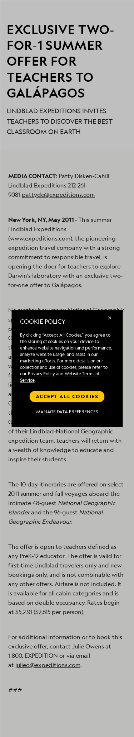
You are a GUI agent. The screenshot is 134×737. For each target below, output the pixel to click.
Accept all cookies (67, 396)
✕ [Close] (110, 317)
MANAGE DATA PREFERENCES (67, 411)
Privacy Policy (41, 374)
